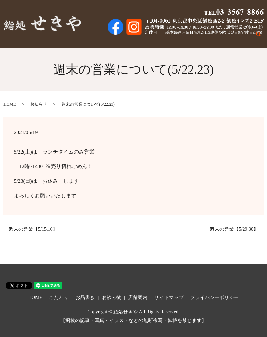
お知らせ (38, 104)
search (262, 37)
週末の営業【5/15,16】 (33, 229)
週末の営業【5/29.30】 (234, 229)
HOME (146, 37)
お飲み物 (216, 37)
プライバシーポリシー (214, 297)
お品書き (192, 37)
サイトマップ (169, 297)
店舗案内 (241, 37)
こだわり (168, 37)
